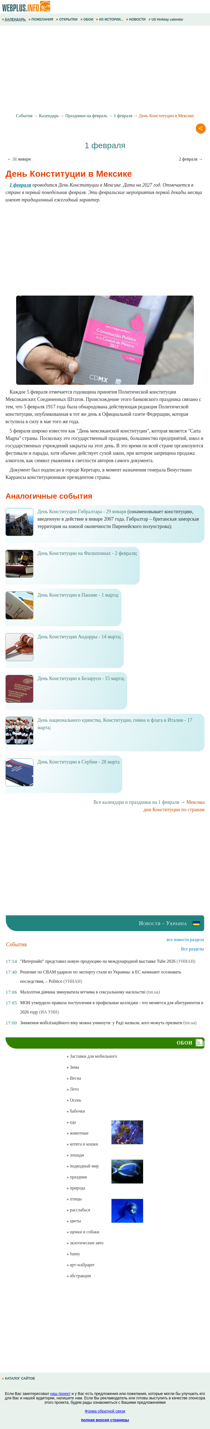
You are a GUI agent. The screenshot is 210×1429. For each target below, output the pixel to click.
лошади (75, 1155)
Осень (73, 1100)
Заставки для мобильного (91, 1056)
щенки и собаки (82, 1231)
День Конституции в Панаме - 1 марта (77, 595)
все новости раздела (185, 939)
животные (77, 1133)
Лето (72, 1089)
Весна (73, 1078)
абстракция (78, 1275)
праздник (76, 1177)
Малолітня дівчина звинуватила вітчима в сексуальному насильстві (82, 992)
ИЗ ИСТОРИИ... (110, 19)
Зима (72, 1067)
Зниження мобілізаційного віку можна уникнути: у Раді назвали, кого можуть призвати (101, 1022)
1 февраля (123, 115)
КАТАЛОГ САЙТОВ (19, 1378)
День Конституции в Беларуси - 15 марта (80, 678)
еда (71, 1122)
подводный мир (82, 1166)
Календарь (49, 115)
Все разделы (192, 949)
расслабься (78, 1210)
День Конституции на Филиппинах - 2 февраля (86, 553)
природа (75, 1188)
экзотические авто (84, 1242)
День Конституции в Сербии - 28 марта (78, 762)
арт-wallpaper (80, 1264)
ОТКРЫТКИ (67, 19)
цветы (73, 1221)
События (24, 115)
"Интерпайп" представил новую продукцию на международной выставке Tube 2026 (97, 961)
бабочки (75, 1111)
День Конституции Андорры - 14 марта (78, 636)
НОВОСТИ (136, 19)
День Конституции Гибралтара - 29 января (81, 511)
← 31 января (19, 159)
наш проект (60, 1393)
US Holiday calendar (166, 19)
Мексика (195, 802)
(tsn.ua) (153, 992)
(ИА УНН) (49, 1012)
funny (73, 1253)
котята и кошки (82, 1144)
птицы (73, 1199)
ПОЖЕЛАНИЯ (41, 19)
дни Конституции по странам (174, 809)
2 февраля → (191, 159)
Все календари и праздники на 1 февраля (136, 802)
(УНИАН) (186, 961)
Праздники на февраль (86, 115)
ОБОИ (87, 19)
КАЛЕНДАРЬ (14, 19)
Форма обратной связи (105, 1411)
